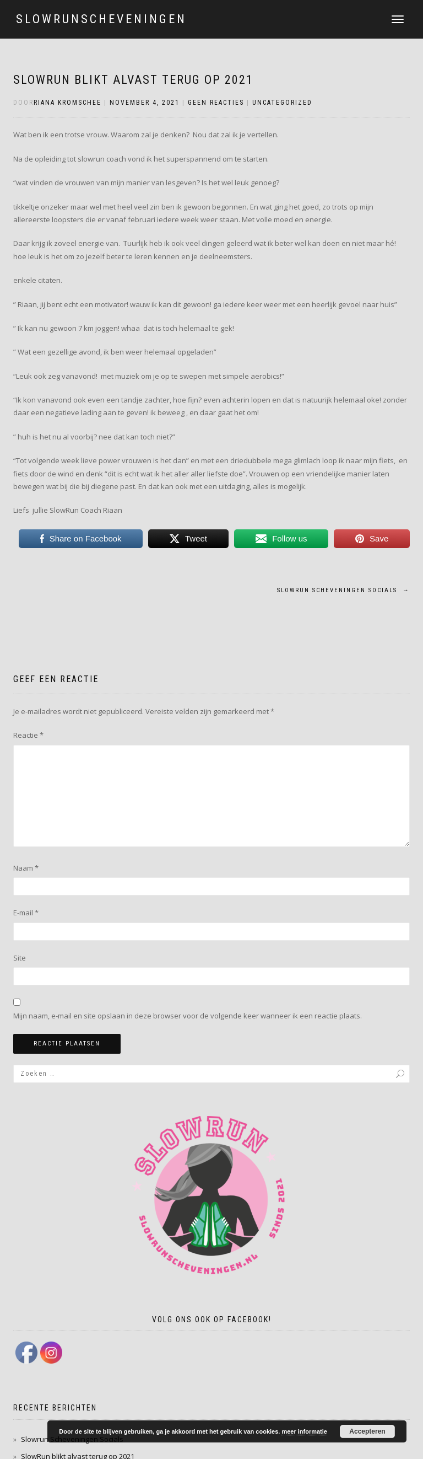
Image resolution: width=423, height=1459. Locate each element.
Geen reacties (216, 102)
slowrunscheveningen (101, 19)
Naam (26, 868)
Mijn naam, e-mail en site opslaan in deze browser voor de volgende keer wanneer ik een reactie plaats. (187, 1016)
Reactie (28, 735)
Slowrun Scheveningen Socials (343, 590)
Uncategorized (282, 102)
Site (19, 958)
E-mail (26, 913)
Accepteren (367, 1431)
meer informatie (304, 1431)
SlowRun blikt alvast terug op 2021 (133, 80)
